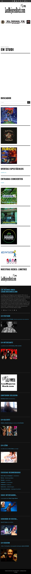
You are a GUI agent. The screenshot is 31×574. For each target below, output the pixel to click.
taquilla (2, 182)
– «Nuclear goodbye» (7, 478)
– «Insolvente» (10, 475)
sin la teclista (7, 522)
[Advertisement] (15, 35)
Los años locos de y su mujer (9, 448)
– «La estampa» (7, 482)
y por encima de (12, 423)
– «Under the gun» (7, 486)
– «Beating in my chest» (11, 489)
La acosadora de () (9, 498)
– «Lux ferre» (6, 480)
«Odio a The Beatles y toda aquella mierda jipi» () (15, 546)
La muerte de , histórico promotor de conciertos (15, 319)
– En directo (6, 484)
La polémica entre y (11, 345)
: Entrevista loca (8, 398)
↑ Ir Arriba (15, 572)
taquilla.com (3, 172)
